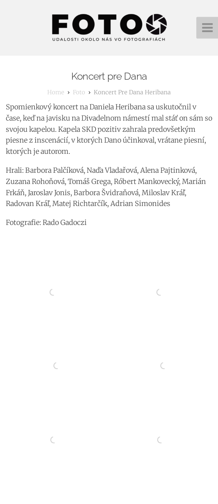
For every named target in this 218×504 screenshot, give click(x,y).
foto (79, 92)
